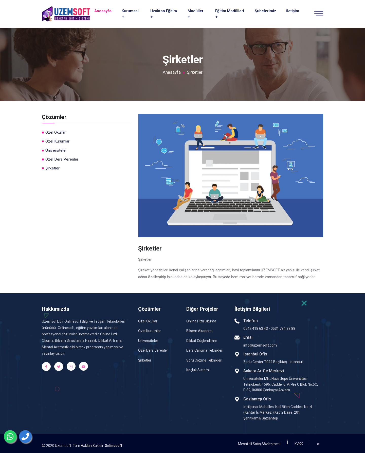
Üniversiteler (56, 149)
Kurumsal (130, 13)
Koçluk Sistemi (198, 369)
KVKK (299, 443)
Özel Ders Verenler (61, 158)
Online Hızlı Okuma (201, 320)
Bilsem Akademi (199, 330)
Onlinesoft (113, 445)
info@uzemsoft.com (260, 344)
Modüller (196, 13)
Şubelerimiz (265, 10)
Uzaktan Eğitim (163, 13)
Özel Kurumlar (57, 140)
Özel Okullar (55, 131)
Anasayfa (103, 10)
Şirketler (52, 167)
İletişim (292, 10)
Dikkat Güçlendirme (201, 339)
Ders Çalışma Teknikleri (204, 349)
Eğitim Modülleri (229, 13)
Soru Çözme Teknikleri (204, 359)
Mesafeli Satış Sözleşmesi (259, 443)
